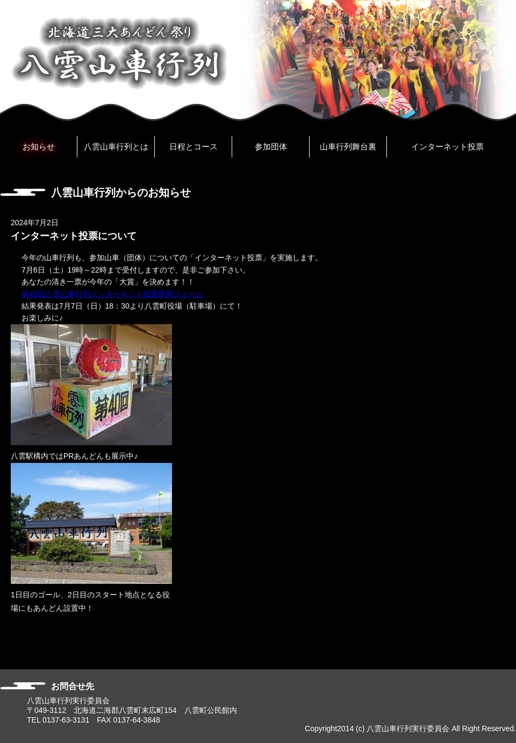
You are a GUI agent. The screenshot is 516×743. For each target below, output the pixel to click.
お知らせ (39, 146)
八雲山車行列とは (116, 146)
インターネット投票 (447, 146)
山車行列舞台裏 (348, 146)
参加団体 (271, 146)
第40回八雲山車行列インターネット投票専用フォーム (112, 294)
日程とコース (193, 146)
